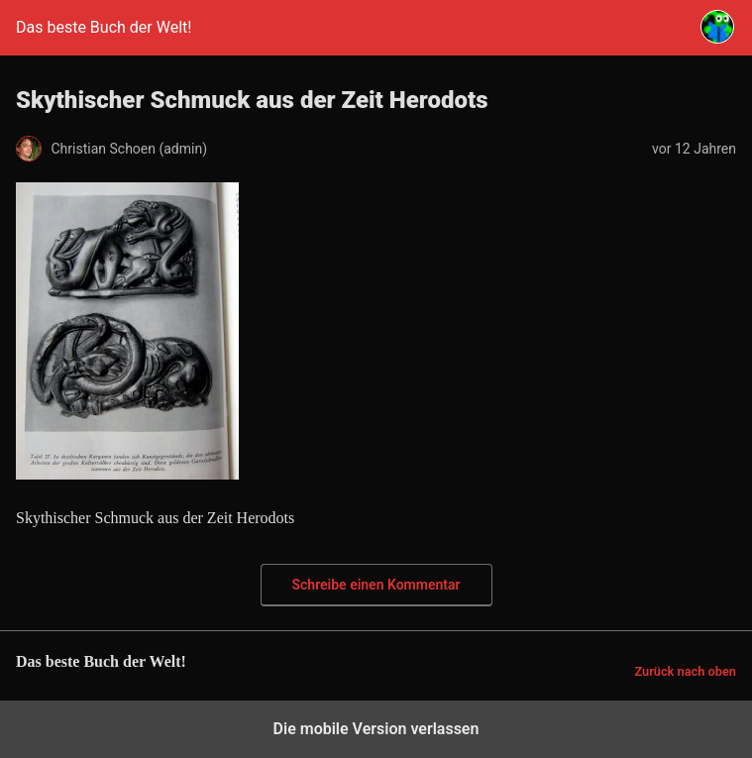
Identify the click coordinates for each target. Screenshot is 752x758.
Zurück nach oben (685, 671)
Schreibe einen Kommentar (376, 585)
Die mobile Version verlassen (376, 728)
